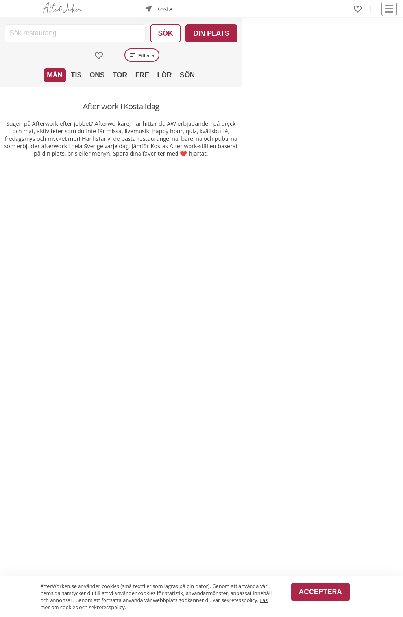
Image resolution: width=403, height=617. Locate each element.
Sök (165, 33)
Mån (55, 75)
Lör (164, 75)
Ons (97, 75)
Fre (142, 75)
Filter (141, 55)
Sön (187, 75)
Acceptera (320, 592)
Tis (76, 75)
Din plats (211, 33)
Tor (120, 75)
